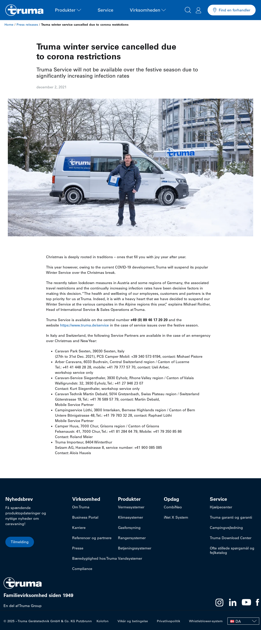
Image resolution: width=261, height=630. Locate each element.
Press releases (27, 25)
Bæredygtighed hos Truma (94, 558)
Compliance (82, 568)
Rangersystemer (132, 538)
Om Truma (80, 507)
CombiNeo (173, 507)
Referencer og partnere (92, 538)
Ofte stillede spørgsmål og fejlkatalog (232, 550)
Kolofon (103, 621)
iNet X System (176, 517)
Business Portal (85, 517)
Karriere (79, 527)
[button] (188, 9)
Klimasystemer (130, 517)
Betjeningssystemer (134, 548)
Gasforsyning (129, 527)
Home (8, 25)
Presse (77, 548)
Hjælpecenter (221, 507)
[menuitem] (243, 621)
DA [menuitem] (238, 621)
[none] (243, 621)
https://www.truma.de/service (84, 325)
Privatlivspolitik (168, 621)
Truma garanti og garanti (231, 517)
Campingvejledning (226, 527)
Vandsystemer (130, 558)
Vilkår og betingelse (133, 621)
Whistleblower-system (206, 621)
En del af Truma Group (23, 605)
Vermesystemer (131, 507)
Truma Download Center (230, 538)
